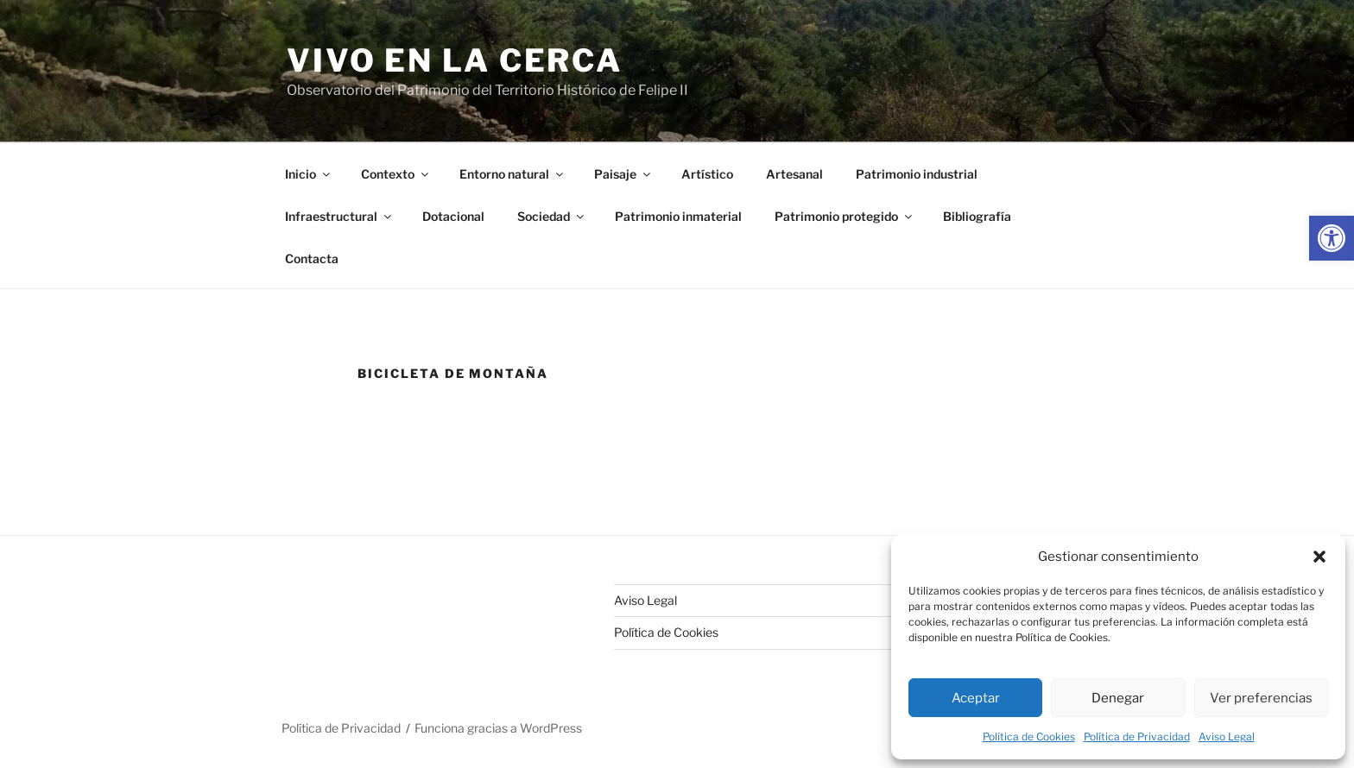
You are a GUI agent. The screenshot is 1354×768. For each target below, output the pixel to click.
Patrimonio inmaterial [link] (678, 216)
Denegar (1117, 698)
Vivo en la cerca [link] (455, 60)
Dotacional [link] (453, 216)
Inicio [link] (308, 174)
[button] (1319, 556)
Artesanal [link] (794, 174)
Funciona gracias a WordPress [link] (498, 728)
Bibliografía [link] (977, 216)
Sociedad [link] (551, 216)
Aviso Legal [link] (1227, 736)
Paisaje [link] (623, 174)
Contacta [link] (311, 258)
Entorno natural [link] (512, 174)
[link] (1331, 238)
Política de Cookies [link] (1029, 736)
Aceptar (976, 698)
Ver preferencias (1261, 698)
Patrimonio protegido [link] (844, 216)
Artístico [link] (707, 174)
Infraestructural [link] (339, 216)
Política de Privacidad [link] (1137, 736)
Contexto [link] (396, 174)
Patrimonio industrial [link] (917, 174)
